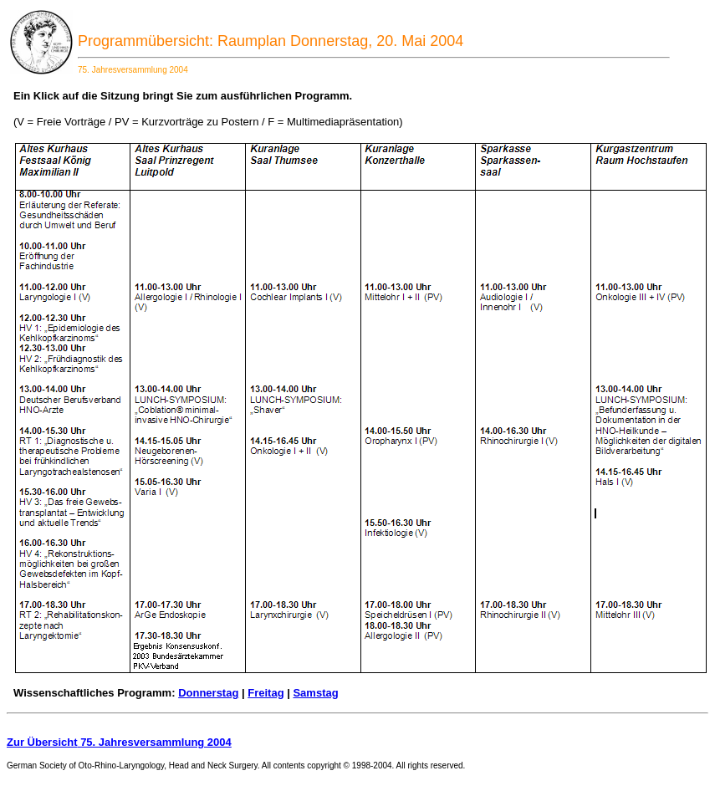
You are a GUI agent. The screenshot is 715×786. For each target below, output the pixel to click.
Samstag (315, 692)
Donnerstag (208, 692)
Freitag (265, 692)
